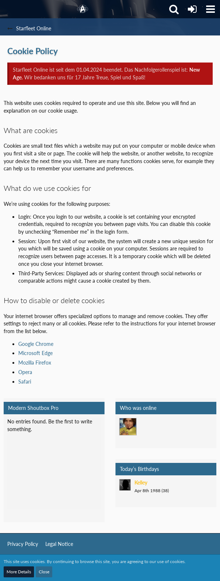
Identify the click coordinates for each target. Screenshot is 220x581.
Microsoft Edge (35, 353)
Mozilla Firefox (34, 362)
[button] (210, 9)
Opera (25, 372)
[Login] (192, 9)
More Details (19, 571)
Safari (24, 381)
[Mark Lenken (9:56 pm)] (128, 426)
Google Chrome (35, 344)
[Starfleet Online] (83, 9)
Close (44, 571)
